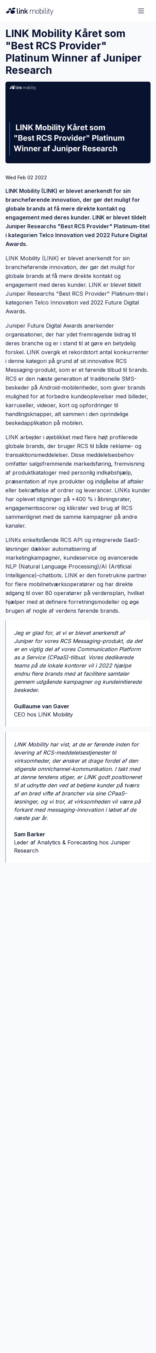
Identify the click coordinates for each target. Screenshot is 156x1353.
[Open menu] (141, 11)
